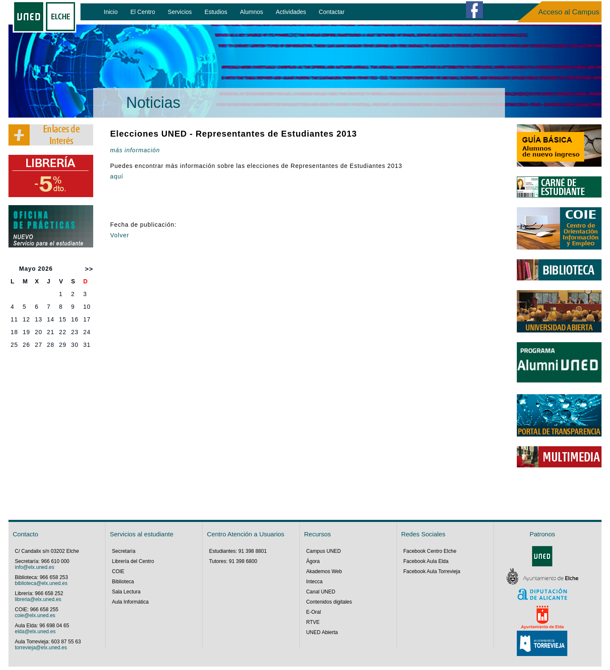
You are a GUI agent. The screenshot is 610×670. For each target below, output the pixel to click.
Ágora (313, 561)
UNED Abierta (322, 632)
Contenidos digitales (329, 602)
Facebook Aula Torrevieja (431, 571)
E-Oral (313, 612)
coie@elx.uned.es (35, 615)
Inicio (111, 11)
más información (135, 150)
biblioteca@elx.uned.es (41, 583)
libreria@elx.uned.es (38, 599)
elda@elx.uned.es (35, 631)
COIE (118, 571)
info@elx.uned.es (34, 567)
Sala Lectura (126, 592)
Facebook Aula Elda (426, 561)
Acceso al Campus (568, 12)
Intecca (314, 582)
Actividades (291, 11)
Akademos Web (324, 571)
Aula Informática (130, 602)
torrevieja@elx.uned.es (41, 648)
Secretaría (123, 551)
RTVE (313, 622)
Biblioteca (123, 582)
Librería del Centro (133, 561)
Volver (119, 235)
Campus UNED (323, 551)
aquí (116, 176)
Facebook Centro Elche (429, 551)
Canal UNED (321, 592)
